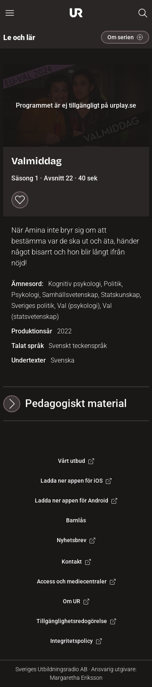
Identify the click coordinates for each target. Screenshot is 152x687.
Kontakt (76, 561)
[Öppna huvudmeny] (10, 13)
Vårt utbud (76, 461)
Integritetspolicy (76, 641)
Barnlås (76, 520)
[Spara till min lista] (19, 199)
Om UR (76, 601)
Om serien (125, 37)
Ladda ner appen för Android (76, 500)
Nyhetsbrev (76, 540)
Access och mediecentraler (76, 581)
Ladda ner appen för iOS (76, 480)
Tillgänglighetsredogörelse (76, 621)
